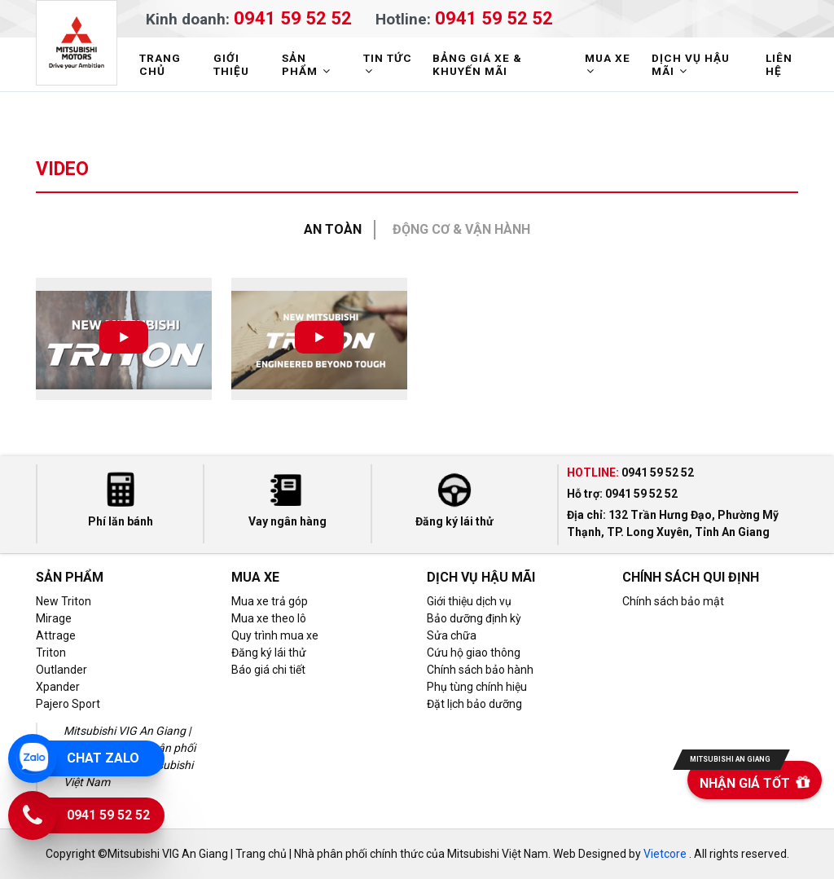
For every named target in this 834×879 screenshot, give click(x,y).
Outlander (61, 669)
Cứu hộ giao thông (473, 652)
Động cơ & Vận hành (461, 229)
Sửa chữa (451, 635)
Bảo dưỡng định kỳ (474, 618)
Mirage (54, 618)
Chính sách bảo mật (673, 601)
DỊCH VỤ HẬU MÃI (691, 64)
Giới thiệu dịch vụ (469, 601)
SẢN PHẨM (308, 64)
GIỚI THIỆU (231, 64)
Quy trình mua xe (274, 635)
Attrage (56, 635)
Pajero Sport (68, 703)
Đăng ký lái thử (268, 652)
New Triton (63, 601)
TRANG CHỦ (160, 64)
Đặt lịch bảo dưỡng (474, 703)
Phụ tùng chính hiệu (477, 686)
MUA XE (607, 64)
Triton (51, 652)
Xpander (58, 686)
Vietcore (665, 853)
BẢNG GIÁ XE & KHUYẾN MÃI (477, 64)
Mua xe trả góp (269, 601)
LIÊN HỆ (779, 64)
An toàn (333, 229)
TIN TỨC (387, 64)
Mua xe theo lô (268, 618)
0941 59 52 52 (293, 17)
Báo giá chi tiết (268, 669)
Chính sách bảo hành (480, 669)
